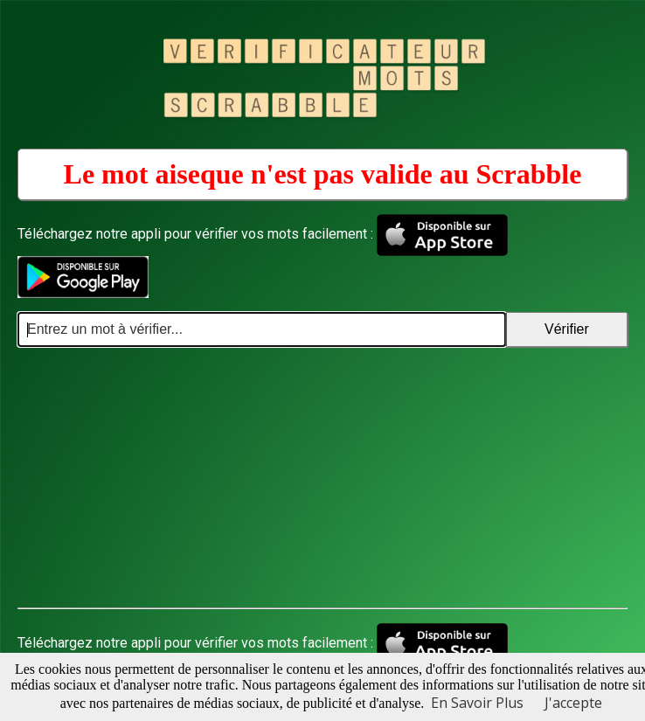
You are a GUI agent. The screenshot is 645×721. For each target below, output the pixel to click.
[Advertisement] (322, 478)
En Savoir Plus (477, 702)
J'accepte (573, 702)
